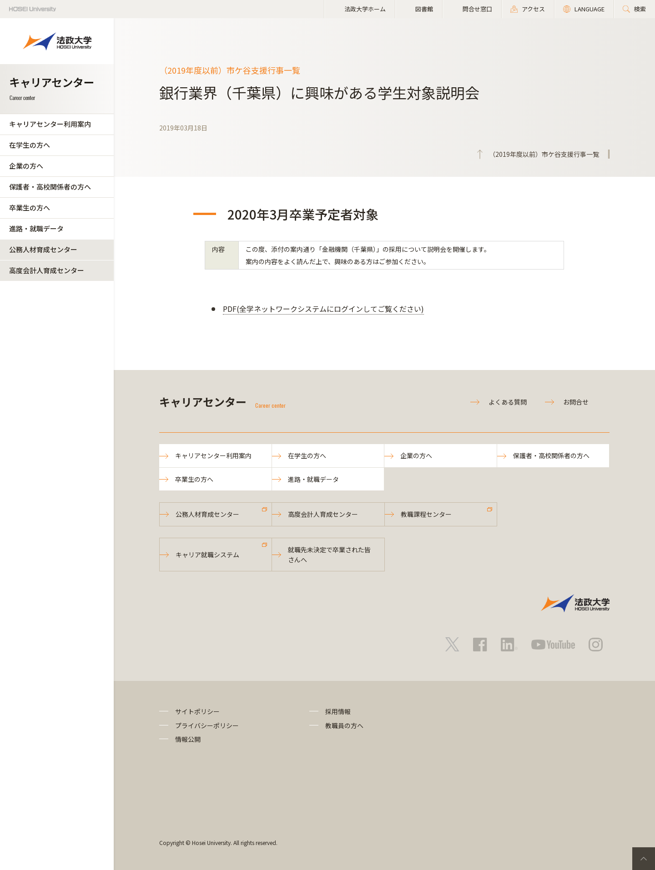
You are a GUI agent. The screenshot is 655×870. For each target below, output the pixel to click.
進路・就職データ (36, 228)
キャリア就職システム (207, 554)
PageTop (643, 858)
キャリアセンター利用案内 (50, 124)
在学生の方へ (29, 145)
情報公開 (188, 739)
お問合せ (576, 401)
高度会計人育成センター (46, 270)
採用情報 (338, 711)
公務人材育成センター (43, 249)
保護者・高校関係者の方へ (50, 186)
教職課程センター (426, 514)
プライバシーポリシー (207, 725)
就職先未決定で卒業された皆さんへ (329, 554)
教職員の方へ (344, 725)
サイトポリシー (197, 711)
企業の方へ (26, 165)
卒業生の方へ (29, 207)
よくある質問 (508, 401)
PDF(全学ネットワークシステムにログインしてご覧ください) (323, 308)
